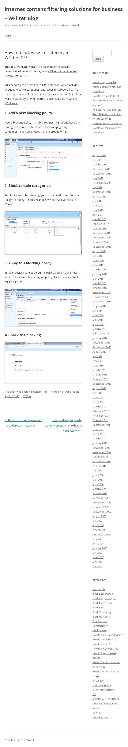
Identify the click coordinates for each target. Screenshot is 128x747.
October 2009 (100, 507)
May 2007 (97, 562)
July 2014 (97, 310)
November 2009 (101, 502)
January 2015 (99, 287)
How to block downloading (107, 635)
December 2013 (101, 342)
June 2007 (98, 557)
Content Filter (40, 391)
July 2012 (97, 393)
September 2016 (101, 246)
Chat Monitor (99, 621)
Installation (98, 680)
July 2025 (97, 160)
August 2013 (99, 351)
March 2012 (99, 406)
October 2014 (100, 297)
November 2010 (101, 452)
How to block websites (62, 391)
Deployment (99, 630)
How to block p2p (102, 644)
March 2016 (99, 269)
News (95, 708)
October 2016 (100, 242)
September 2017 (101, 192)
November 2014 (101, 292)
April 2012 (98, 402)
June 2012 (98, 397)
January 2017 (99, 228)
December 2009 (101, 498)
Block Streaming (101, 612)
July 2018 (97, 187)
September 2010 (101, 461)
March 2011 (99, 438)
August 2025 (99, 155)
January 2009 (99, 530)
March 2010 (99, 488)
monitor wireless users (105, 699)
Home (8, 36)
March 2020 (99, 164)
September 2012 (101, 383)
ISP (94, 694)
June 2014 (98, 315)
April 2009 (98, 525)
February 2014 (100, 333)
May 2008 (97, 539)
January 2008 (99, 548)
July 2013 (97, 356)
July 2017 (97, 201)
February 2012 (100, 411)
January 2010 (99, 493)
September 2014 (101, 301)
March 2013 (99, 370)
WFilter (27, 396)
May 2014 (97, 319)
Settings (97, 712)
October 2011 (100, 420)
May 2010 (97, 479)
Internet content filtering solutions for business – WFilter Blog (64, 14)
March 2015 (99, 283)
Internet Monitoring (103, 689)
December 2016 (101, 233)
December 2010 (101, 447)
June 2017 (98, 205)
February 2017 (100, 224)
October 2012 (100, 379)
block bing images (102, 594)
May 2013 (97, 365)
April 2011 (98, 434)
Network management (105, 703)
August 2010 (99, 466)
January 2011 (99, 443)
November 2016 (101, 237)
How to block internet (104, 639)
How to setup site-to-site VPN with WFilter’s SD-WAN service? (107, 100)
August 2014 (99, 306)
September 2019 (101, 173)
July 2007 (97, 552)
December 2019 (101, 169)
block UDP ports (101, 616)
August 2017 (99, 196)
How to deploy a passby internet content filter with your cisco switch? (63, 425)
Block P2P (98, 607)
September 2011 (101, 425)
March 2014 (99, 329)
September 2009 (101, 511)
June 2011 (98, 429)
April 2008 (98, 543)
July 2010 (97, 470)
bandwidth (98, 589)
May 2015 (97, 278)
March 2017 (99, 219)
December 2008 (101, 534)
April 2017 (98, 214)
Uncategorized (100, 717)
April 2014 (98, 324)
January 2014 (99, 338)
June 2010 (98, 475)
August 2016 (99, 251)
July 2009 (97, 520)
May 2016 (97, 265)
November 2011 (101, 415)
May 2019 (97, 178)
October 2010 (100, 456)
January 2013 (99, 374)
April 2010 (98, 484)
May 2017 (97, 210)
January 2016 (99, 274)
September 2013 (101, 347)
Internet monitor (101, 685)
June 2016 (98, 260)
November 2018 (101, 182)
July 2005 (97, 566)
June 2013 (98, 361)
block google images (104, 598)
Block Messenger (102, 603)
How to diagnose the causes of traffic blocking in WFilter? (106, 87)
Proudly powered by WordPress (22, 740)
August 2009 (99, 516)
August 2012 (99, 388)
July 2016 (97, 256)
